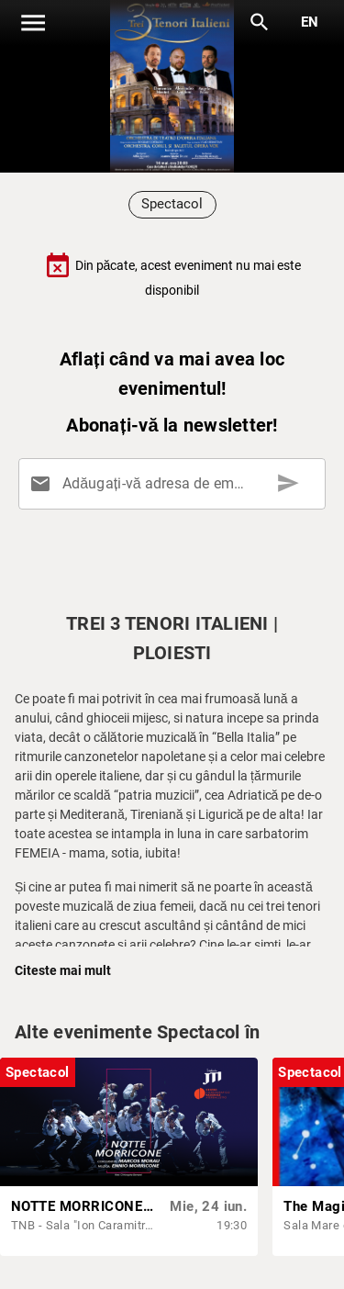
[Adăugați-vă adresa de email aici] (175, 484)
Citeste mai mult (63, 970)
